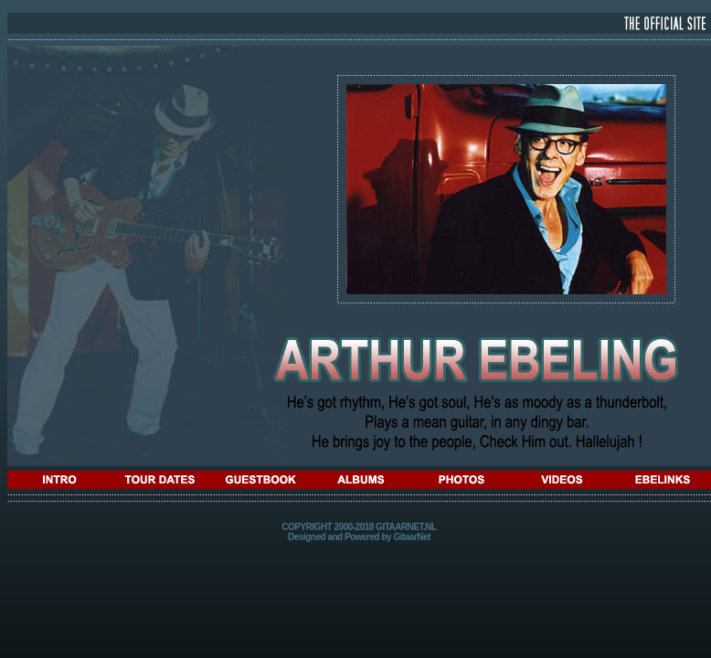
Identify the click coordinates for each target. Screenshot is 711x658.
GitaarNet (411, 537)
